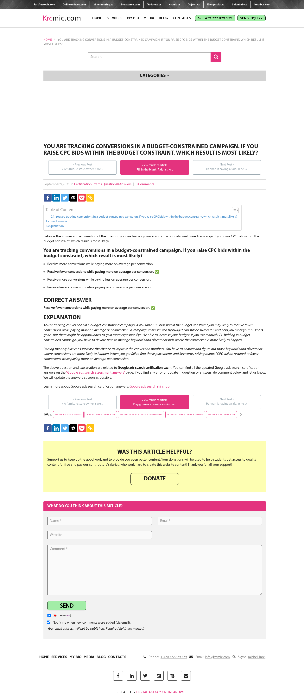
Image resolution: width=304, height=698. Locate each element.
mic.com (62, 17)
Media (149, 18)
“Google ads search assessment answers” (95, 373)
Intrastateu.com (130, 4)
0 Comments (145, 184)
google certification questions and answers (141, 415)
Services (114, 18)
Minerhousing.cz (103, 4)
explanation (56, 226)
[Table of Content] (235, 210)
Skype (248, 657)
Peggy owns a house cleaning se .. (154, 404)
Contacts (182, 18)
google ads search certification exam (185, 415)
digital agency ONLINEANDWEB (161, 692)
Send (66, 606)
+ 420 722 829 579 (215, 18)
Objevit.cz (194, 4)
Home (97, 18)
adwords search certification (101, 415)
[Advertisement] (154, 112)
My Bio (133, 18)
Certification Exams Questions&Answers (102, 184)
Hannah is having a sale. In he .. (227, 167)
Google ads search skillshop (149, 387)
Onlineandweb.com (74, 4)
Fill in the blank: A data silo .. (155, 169)
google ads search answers (68, 415)
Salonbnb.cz (239, 4)
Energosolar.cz (216, 4)
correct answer (57, 221)
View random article (155, 165)
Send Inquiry (251, 18)
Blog (163, 18)
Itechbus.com (262, 4)
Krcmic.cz (174, 4)
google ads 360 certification (221, 415)
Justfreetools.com (44, 4)
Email (209, 657)
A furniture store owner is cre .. (82, 167)
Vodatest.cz (154, 4)
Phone (165, 657)
